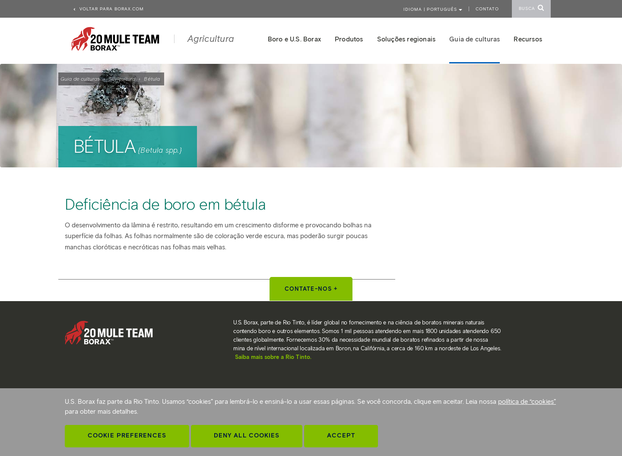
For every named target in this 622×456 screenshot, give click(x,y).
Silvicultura (122, 78)
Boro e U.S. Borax (294, 39)
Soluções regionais (406, 39)
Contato (487, 8)
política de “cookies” (527, 402)
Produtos (349, 39)
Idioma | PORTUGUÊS (432, 9)
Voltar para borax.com (108, 9)
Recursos (528, 39)
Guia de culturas (80, 78)
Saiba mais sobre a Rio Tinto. (273, 357)
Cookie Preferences (127, 435)
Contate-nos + (311, 289)
